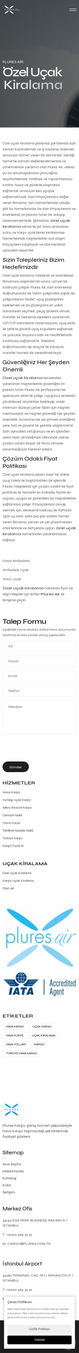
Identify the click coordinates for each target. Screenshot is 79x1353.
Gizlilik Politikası (39, 1329)
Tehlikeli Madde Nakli (18, 830)
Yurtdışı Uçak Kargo (17, 800)
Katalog (9, 1178)
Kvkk (7, 1185)
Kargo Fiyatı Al (13, 846)
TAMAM (39, 1340)
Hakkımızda (13, 1171)
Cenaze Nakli (12, 815)
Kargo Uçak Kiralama (18, 881)
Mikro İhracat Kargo (17, 807)
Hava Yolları (16, 1044)
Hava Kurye (11, 823)
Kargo (39, 1044)
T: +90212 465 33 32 (17, 1235)
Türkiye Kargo (13, 838)
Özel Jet (8, 888)
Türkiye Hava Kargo (21, 1053)
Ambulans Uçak (16, 570)
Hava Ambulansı (16, 560)
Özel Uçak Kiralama (17, 873)
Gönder (15, 767)
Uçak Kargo (42, 1026)
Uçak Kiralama (43, 1035)
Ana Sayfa (12, 1164)
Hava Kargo (11, 792)
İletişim (9, 1192)
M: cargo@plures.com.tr (27, 1244)
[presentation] (35, 749)
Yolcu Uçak (12, 579)
